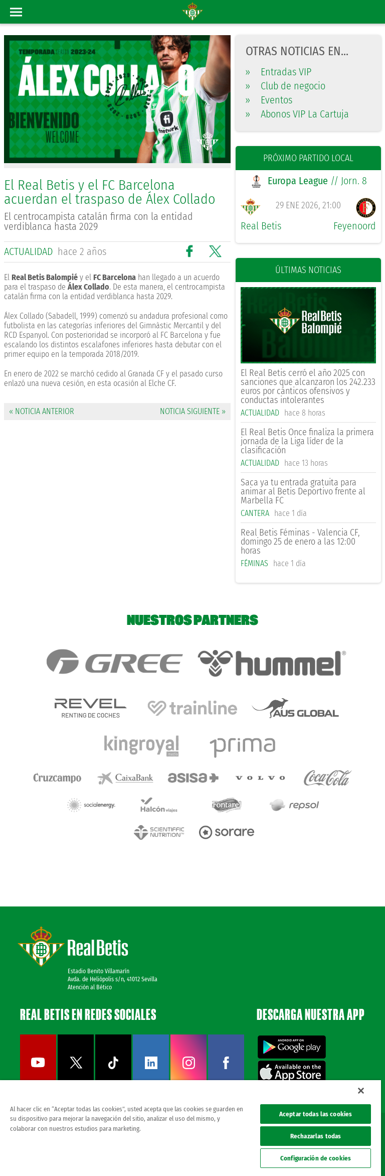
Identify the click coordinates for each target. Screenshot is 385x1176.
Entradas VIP (278, 72)
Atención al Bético (90, 987)
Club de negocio (285, 86)
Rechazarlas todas (315, 1136)
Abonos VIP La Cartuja (297, 114)
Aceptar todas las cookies (315, 1114)
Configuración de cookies (315, 1158)
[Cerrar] (361, 1091)
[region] (190, 1128)
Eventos (269, 100)
